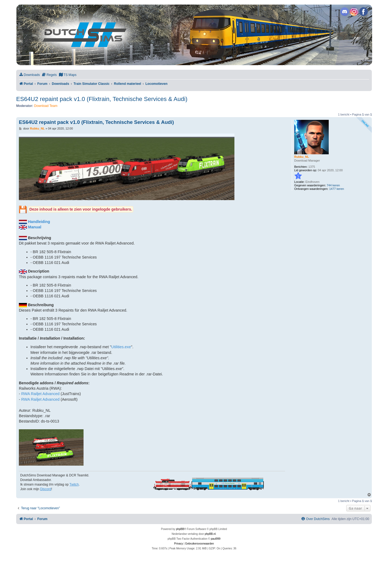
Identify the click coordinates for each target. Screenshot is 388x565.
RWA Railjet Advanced (40, 394)
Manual (34, 227)
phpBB (180, 529)
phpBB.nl (210, 533)
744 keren (333, 185)
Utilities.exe (121, 347)
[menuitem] (29, 75)
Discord (45, 489)
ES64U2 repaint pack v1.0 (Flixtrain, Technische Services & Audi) (101, 99)
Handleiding (39, 221)
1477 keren (336, 188)
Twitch (74, 484)
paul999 (216, 538)
